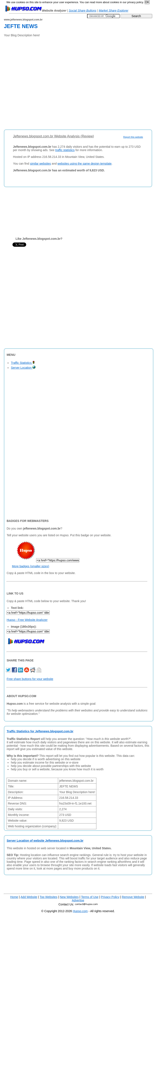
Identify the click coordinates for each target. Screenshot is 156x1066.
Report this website (133, 137)
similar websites (40, 163)
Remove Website (133, 897)
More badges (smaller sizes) (30, 566)
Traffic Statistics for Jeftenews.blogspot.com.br (40, 731)
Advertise (78, 900)
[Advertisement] (43, 81)
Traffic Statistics (23, 362)
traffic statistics (65, 150)
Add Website (29, 897)
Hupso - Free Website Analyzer (27, 620)
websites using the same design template (84, 163)
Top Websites (48, 897)
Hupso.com (80, 911)
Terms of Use (89, 897)
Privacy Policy (110, 897)
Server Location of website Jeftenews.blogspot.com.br (45, 840)
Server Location (23, 367)
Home (14, 897)
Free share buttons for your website (30, 679)
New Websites (69, 897)
